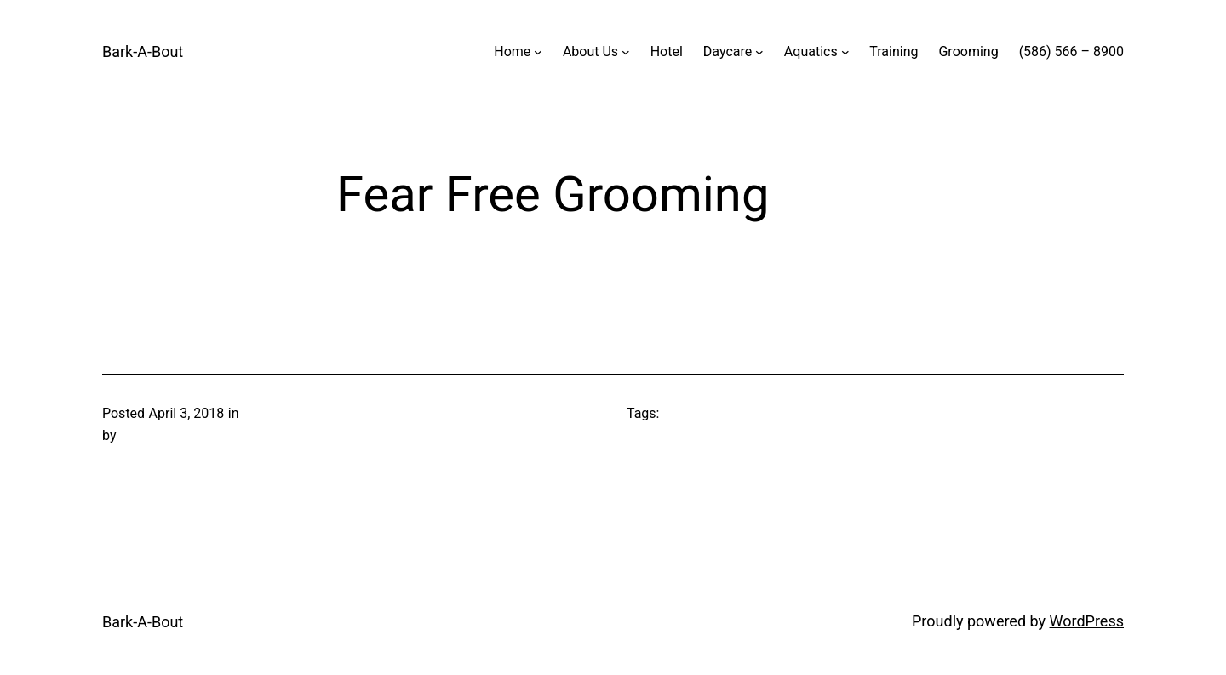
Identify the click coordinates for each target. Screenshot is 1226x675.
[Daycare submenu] (759, 52)
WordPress (1087, 621)
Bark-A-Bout (142, 51)
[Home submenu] (538, 52)
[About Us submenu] (626, 52)
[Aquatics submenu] (845, 52)
